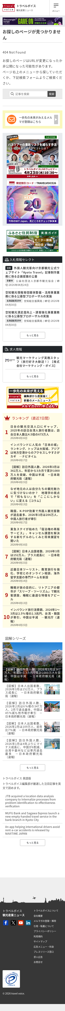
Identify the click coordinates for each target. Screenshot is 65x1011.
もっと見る (33, 335)
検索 (51, 94)
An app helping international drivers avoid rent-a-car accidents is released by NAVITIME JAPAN (32, 830)
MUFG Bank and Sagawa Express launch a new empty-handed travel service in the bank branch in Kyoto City (32, 816)
